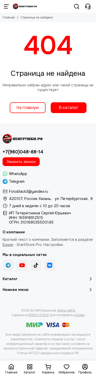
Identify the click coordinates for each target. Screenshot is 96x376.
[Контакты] (87, 6)
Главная (9, 17)
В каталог (68, 107)
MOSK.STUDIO (38, 315)
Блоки (8, 244)
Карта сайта (66, 310)
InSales (79, 315)
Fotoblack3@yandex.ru (28, 191)
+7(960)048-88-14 (23, 152)
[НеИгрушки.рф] (25, 6)
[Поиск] (76, 6)
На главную (27, 107)
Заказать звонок (21, 161)
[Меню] (6, 6)
